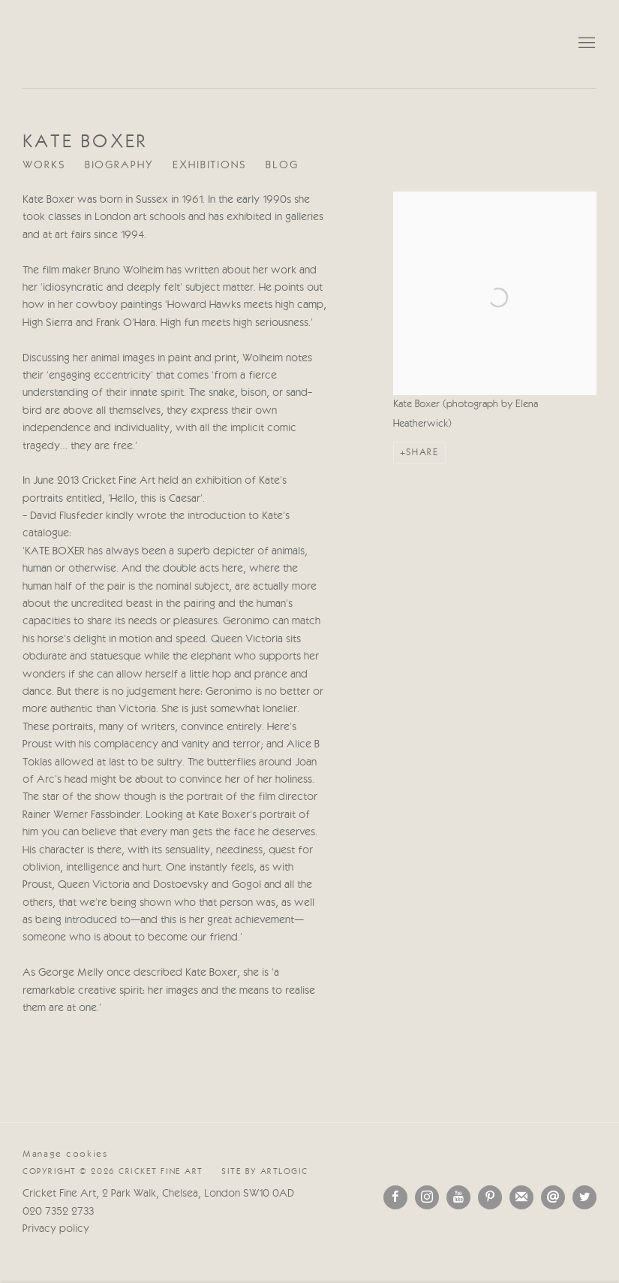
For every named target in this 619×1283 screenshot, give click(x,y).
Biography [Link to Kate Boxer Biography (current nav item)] (119, 166)
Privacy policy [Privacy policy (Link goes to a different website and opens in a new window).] (56, 1229)
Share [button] (422, 452)
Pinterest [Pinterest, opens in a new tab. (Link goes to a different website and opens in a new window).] (490, 1197)
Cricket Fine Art (309, 44)
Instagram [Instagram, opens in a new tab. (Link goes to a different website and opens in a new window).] (427, 1197)
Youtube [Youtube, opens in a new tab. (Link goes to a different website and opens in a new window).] (458, 1197)
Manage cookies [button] (65, 1154)
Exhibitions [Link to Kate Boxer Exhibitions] (210, 166)
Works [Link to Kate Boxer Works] (44, 166)
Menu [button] (585, 43)
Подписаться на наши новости (521, 1197)
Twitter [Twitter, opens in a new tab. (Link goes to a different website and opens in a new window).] (584, 1197)
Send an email (553, 1197)
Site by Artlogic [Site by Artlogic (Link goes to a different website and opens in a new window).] (264, 1172)
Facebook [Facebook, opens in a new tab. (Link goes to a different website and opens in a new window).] (395, 1197)
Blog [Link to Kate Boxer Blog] (282, 166)
